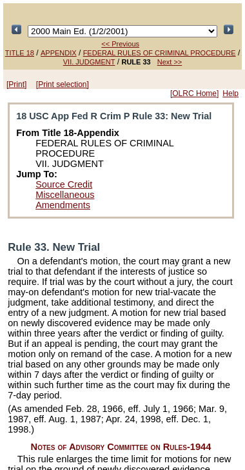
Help (230, 93)
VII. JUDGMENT (89, 62)
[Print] (16, 84)
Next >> (169, 62)
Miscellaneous (64, 195)
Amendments (62, 205)
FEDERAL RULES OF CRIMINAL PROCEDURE (159, 53)
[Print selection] (62, 84)
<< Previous (120, 44)
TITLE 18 (19, 53)
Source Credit (63, 184)
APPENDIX (59, 53)
